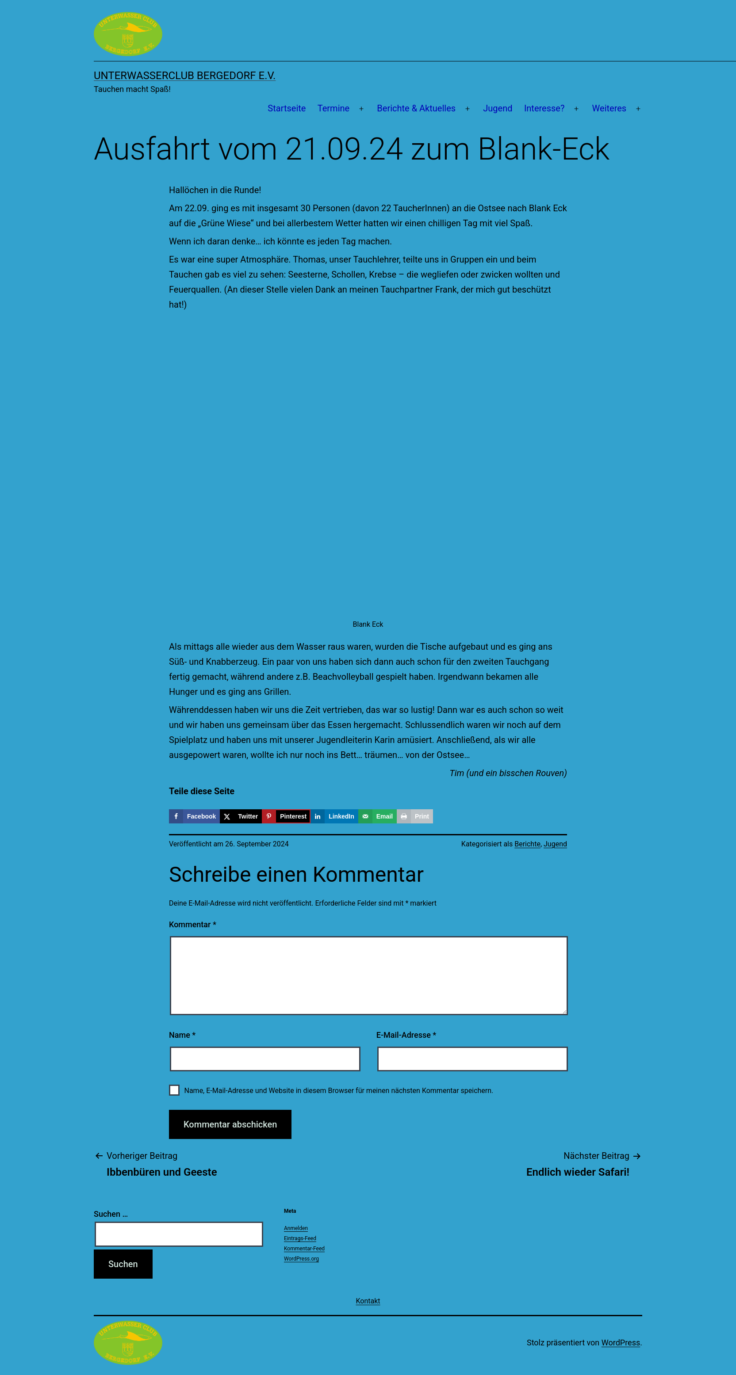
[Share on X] (241, 816)
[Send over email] (377, 816)
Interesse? (544, 108)
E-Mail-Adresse (406, 1035)
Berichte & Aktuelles (416, 108)
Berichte (527, 844)
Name (182, 1035)
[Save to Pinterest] (286, 816)
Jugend (497, 108)
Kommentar (192, 924)
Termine (333, 108)
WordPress (621, 1342)
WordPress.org (301, 1259)
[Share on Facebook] (194, 816)
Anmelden (296, 1228)
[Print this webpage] (415, 816)
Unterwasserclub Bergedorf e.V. (185, 75)
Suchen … (111, 1214)
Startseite (287, 108)
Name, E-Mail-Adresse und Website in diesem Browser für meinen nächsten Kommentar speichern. (338, 1090)
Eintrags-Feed (300, 1238)
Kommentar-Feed (304, 1248)
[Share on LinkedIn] (334, 816)
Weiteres (609, 108)
